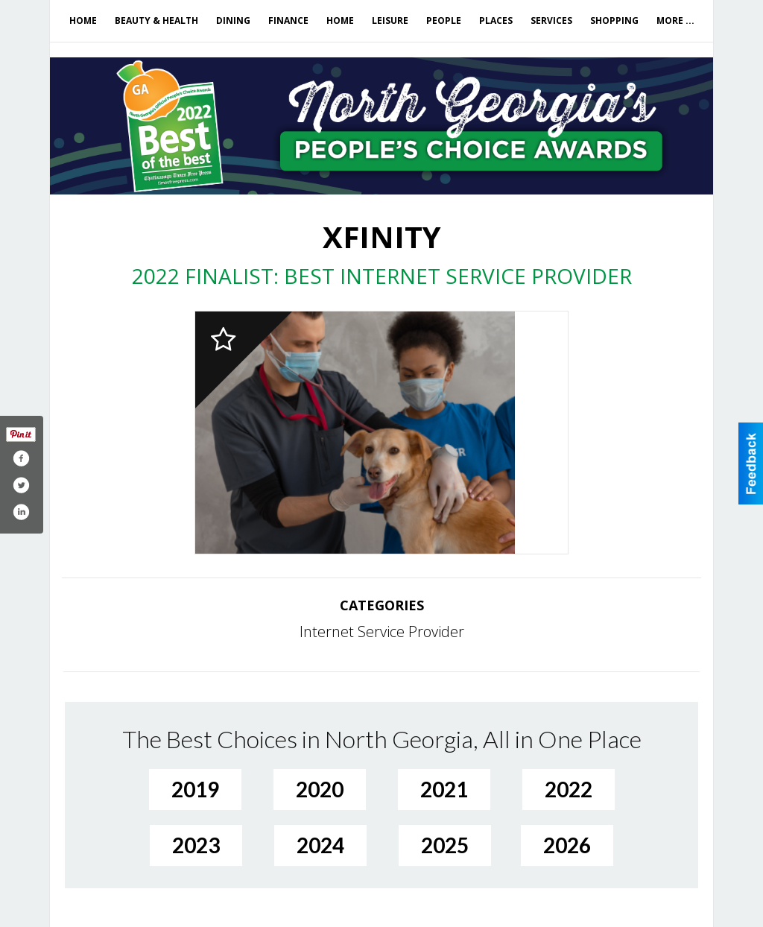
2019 (195, 789)
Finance (288, 20)
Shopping (614, 20)
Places (496, 20)
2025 (445, 845)
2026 (567, 845)
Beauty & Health (156, 20)
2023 (196, 845)
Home (83, 20)
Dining (233, 20)
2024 (320, 845)
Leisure (390, 20)
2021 (444, 789)
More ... (675, 20)
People (443, 20)
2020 (319, 789)
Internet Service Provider (382, 631)
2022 (568, 789)
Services (551, 20)
